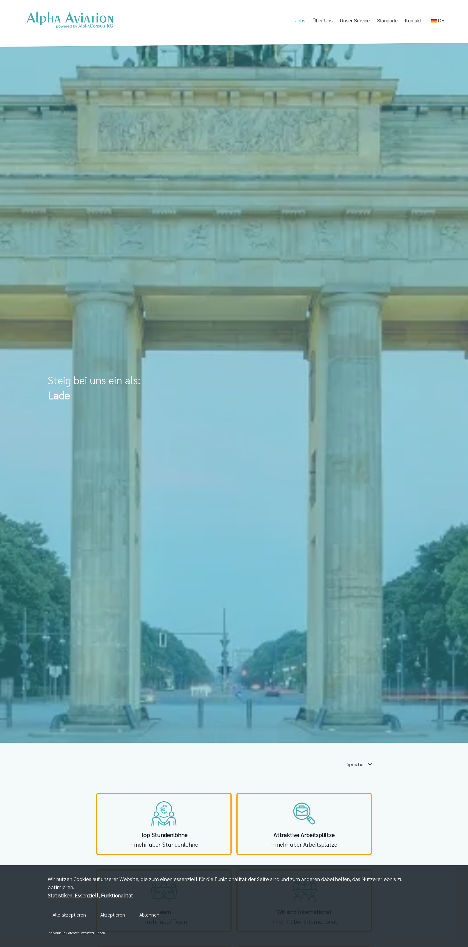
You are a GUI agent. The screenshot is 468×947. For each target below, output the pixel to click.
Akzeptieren (112, 914)
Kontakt (413, 20)
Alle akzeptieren (69, 914)
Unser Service (355, 20)
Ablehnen (149, 914)
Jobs (300, 20)
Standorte (387, 20)
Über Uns (322, 20)
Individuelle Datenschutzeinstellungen (76, 932)
